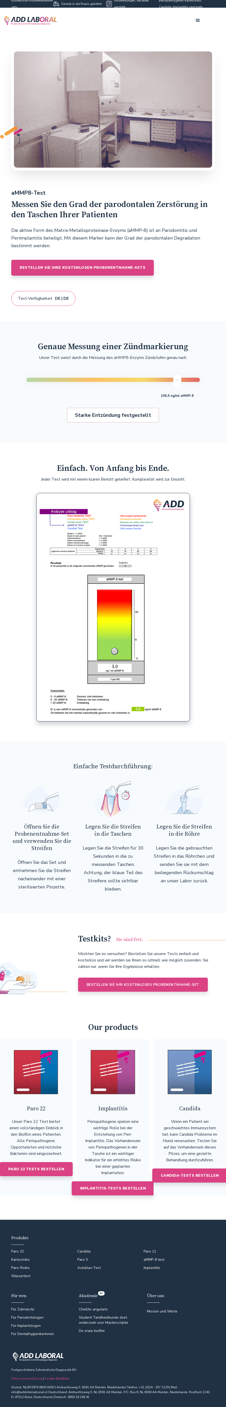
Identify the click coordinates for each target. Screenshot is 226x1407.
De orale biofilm (92, 1330)
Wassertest (20, 1276)
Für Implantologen (26, 1325)
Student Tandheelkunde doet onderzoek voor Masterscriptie (103, 1320)
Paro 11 (150, 1251)
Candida (84, 1251)
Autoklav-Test (89, 1267)
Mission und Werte (162, 1311)
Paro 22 (17, 1251)
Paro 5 (82, 1259)
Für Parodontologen (27, 1317)
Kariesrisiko (20, 1259)
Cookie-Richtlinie (57, 1379)
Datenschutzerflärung (26, 1379)
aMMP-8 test (154, 1259)
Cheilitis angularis (93, 1309)
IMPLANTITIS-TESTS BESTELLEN (113, 1188)
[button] (198, 20)
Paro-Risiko (20, 1267)
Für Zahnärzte (22, 1309)
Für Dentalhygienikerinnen (32, 1333)
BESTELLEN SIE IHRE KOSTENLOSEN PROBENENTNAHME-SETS (82, 267)
